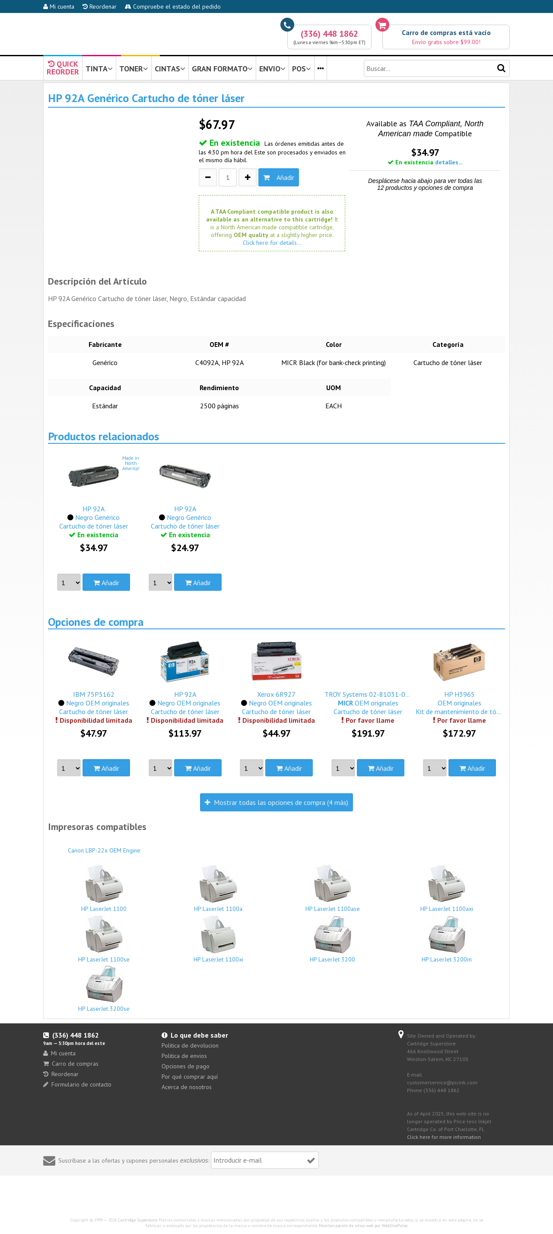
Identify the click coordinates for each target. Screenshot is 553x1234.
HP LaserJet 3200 (332, 939)
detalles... (448, 162)
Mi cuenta (58, 6)
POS (301, 69)
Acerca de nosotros (187, 1087)
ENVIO (272, 69)
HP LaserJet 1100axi (447, 888)
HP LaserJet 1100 (104, 889)
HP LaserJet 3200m (447, 939)
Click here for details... (272, 243)
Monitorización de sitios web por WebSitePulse (363, 1225)
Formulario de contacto (77, 1084)
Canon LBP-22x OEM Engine (104, 846)
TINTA (99, 69)
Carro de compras (71, 1063)
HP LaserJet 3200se (104, 989)
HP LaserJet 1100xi (218, 939)
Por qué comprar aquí (190, 1076)
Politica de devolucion (190, 1045)
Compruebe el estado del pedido (173, 6)
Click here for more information (444, 1137)
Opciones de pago (186, 1066)
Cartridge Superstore (137, 1220)
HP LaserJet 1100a (218, 889)
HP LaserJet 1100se (104, 938)
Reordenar (100, 6)
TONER (133, 69)
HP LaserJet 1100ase (332, 888)
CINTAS (170, 69)
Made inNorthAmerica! (131, 463)
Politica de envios (184, 1056)
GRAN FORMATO (222, 69)
